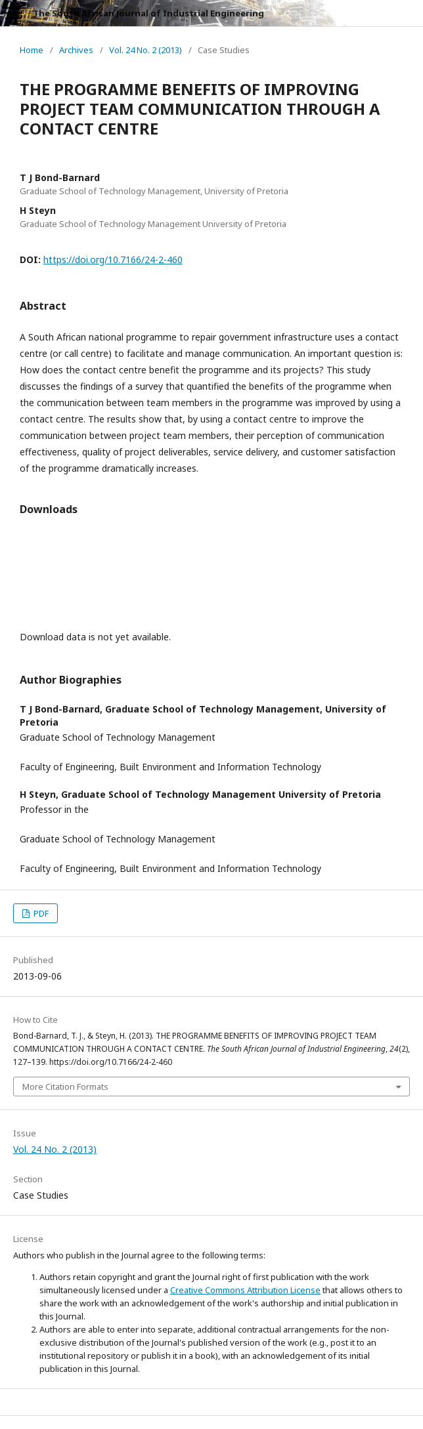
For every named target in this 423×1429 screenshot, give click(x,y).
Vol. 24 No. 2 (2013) (145, 50)
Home (31, 50)
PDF (40, 913)
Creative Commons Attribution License (245, 1290)
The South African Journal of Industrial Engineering (148, 13)
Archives (76, 50)
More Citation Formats (65, 1086)
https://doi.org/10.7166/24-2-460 (113, 259)
